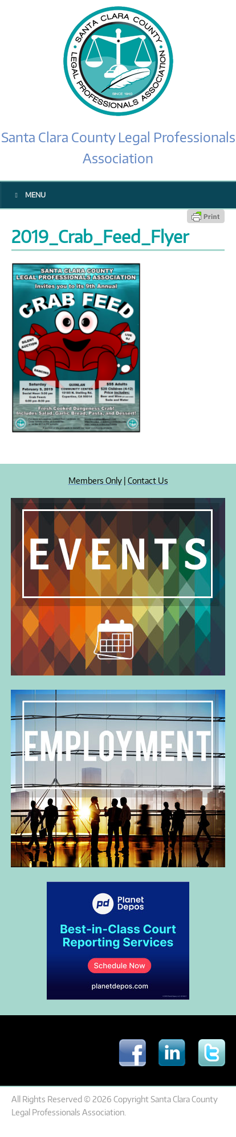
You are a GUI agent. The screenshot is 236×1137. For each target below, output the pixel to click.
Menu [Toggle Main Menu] (29, 195)
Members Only (95, 480)
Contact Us (148, 480)
